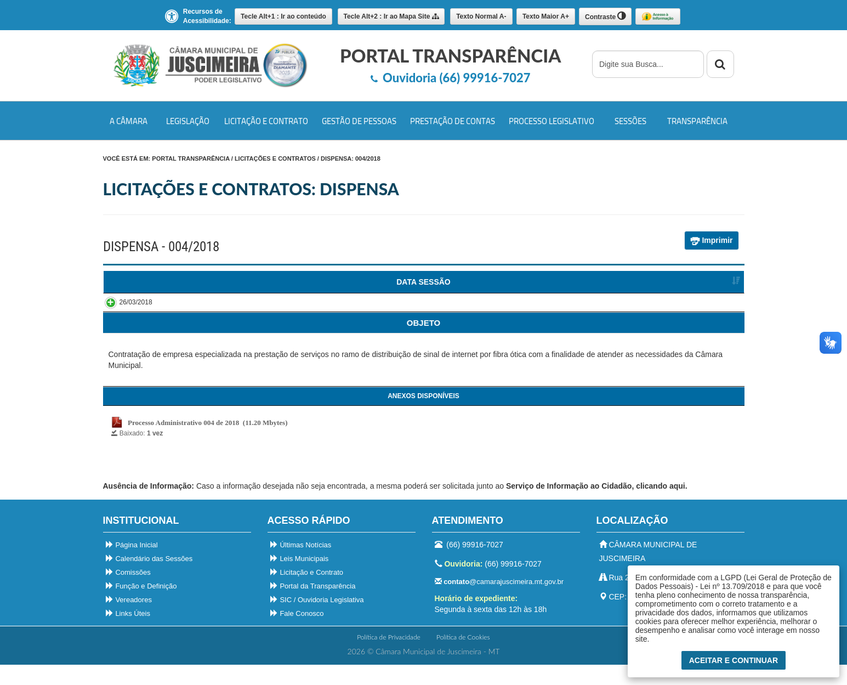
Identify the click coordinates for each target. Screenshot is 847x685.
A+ (545, 16)
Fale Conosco (297, 634)
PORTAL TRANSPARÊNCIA (190, 158)
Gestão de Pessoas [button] (359, 121)
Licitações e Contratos (275, 158)
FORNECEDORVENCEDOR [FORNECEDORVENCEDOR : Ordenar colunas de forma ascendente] (555, 287)
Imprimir (711, 241)
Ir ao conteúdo (283, 16)
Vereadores (129, 620)
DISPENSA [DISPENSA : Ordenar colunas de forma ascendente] (278, 282)
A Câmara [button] (128, 121)
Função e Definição (141, 606)
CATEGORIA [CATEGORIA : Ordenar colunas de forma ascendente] (417, 282)
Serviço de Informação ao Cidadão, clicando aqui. (596, 506)
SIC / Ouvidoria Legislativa (317, 620)
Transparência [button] (697, 121)
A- (481, 16)
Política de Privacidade (388, 657)
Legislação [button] (187, 121)
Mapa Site (391, 16)
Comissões (128, 592)
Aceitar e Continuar (733, 660)
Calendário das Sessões (149, 579)
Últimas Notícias (301, 565)
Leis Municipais (299, 579)
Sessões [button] (630, 121)
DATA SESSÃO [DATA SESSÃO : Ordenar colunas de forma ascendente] (151, 282)
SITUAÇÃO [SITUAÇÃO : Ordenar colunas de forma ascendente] (689, 282)
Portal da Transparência (313, 606)
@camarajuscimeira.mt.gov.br (499, 602)
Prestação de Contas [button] (452, 121)
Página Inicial (132, 565)
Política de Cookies (463, 657)
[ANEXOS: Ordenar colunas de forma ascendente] (423, 342)
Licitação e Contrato (307, 592)
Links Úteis (128, 634)
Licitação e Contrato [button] (266, 121)
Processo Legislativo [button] (551, 121)
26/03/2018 (125, 313)
